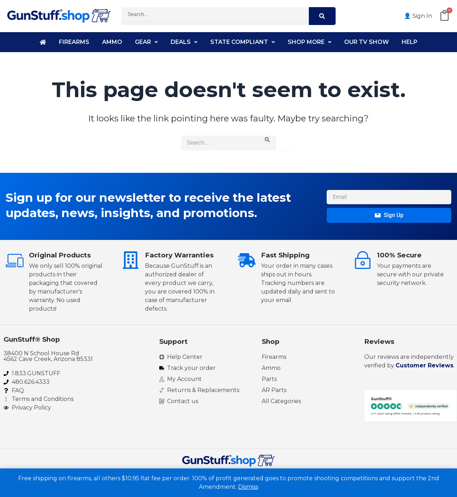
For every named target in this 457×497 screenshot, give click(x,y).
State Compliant (242, 42)
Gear (146, 42)
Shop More (309, 42)
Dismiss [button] (248, 486)
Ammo (112, 42)
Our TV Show (366, 42)
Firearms (74, 42)
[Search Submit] (267, 139)
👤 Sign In (418, 15)
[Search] (322, 16)
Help (409, 42)
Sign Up (389, 215)
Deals (184, 42)
